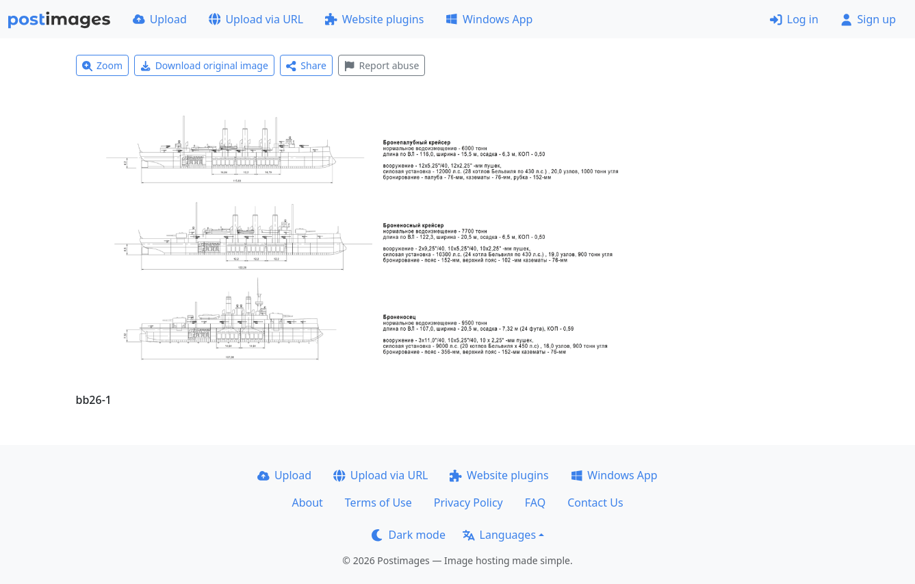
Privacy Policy (468, 502)
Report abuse (381, 65)
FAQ (535, 502)
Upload (160, 19)
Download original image (204, 65)
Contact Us (595, 502)
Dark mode (409, 534)
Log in (794, 19)
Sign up (868, 19)
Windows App (489, 19)
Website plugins (374, 19)
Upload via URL (256, 19)
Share (306, 65)
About (307, 502)
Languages (499, 534)
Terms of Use (378, 502)
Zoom (102, 65)
